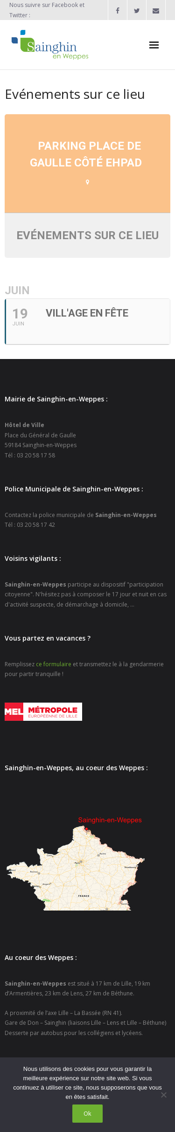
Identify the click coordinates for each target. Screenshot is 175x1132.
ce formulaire (53, 664)
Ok (87, 1113)
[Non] (163, 1094)
